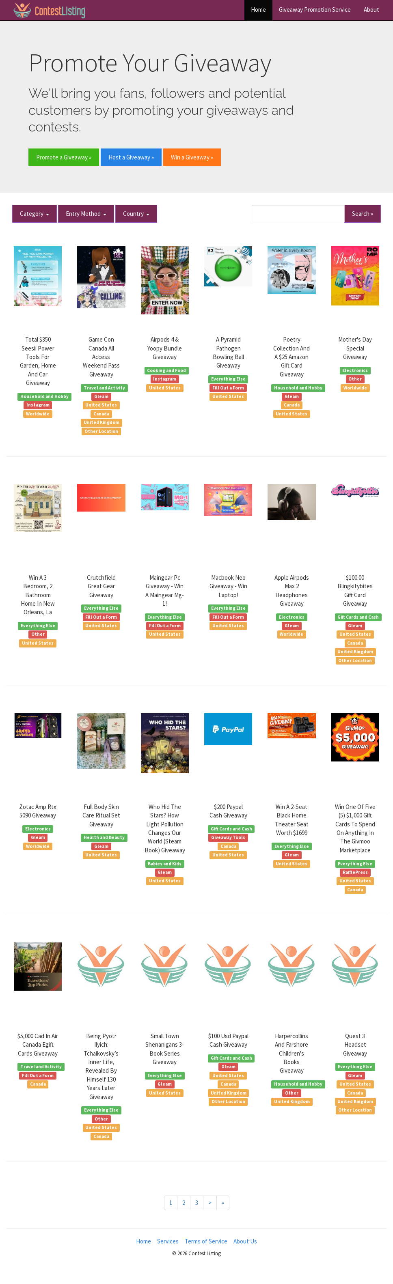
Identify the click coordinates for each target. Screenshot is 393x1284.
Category (34, 213)
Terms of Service (206, 1241)
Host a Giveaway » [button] (131, 157)
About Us (245, 1241)
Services (168, 1241)
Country (136, 213)
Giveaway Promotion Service (315, 9)
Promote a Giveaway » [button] (63, 157)
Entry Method (86, 213)
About (371, 9)
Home (258, 9)
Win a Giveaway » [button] (192, 157)
